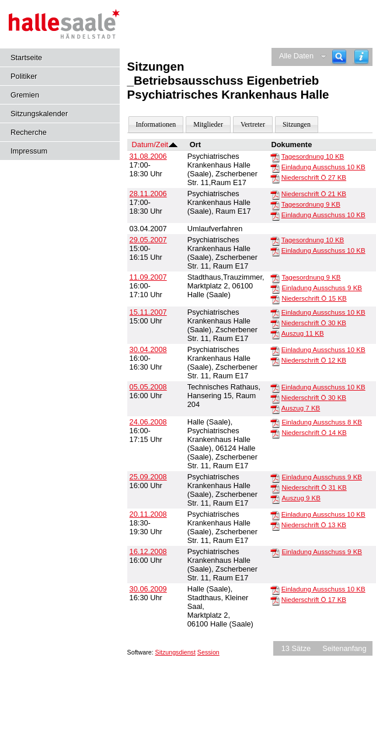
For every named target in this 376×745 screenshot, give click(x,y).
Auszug (302, 333)
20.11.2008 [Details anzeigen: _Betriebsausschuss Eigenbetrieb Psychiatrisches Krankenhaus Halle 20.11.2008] (148, 514)
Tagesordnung (312, 156)
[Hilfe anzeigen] (361, 57)
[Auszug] (275, 333)
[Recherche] (339, 57)
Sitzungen (297, 124)
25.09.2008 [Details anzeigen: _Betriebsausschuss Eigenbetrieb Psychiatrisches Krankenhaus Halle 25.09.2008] (148, 476)
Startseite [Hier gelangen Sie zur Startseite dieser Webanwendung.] (26, 57)
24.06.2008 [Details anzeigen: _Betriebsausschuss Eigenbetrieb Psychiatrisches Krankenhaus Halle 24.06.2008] (148, 421)
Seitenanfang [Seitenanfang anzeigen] (344, 648)
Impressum (29, 151)
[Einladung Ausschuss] (275, 167)
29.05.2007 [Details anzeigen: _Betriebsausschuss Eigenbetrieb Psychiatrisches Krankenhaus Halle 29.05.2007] (148, 239)
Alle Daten (296, 55)
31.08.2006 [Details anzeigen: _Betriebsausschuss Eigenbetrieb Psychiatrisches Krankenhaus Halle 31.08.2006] (148, 156)
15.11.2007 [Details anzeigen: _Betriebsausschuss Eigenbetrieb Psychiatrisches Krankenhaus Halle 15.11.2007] (148, 312)
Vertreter (253, 124)
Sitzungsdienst (175, 652)
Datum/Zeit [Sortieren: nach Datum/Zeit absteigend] (150, 144)
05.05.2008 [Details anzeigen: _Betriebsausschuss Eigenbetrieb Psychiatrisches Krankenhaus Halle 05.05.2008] (148, 386)
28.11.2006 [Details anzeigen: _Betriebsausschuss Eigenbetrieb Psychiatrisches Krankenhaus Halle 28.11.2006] (148, 193)
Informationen (156, 124)
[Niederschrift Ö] (275, 178)
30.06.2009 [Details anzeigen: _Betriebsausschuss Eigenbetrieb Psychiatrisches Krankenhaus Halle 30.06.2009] (148, 588)
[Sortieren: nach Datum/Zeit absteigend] (173, 144)
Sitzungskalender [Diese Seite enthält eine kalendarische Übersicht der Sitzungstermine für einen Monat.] (39, 113)
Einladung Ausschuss (323, 166)
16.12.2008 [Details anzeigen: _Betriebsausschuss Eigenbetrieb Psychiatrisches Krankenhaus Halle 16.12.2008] (148, 551)
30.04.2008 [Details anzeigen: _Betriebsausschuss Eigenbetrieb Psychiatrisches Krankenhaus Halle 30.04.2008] (148, 349)
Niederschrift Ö (313, 177)
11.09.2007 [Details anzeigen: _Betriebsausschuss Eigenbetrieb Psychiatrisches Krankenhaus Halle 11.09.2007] (148, 277)
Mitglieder (208, 124)
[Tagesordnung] (275, 157)
